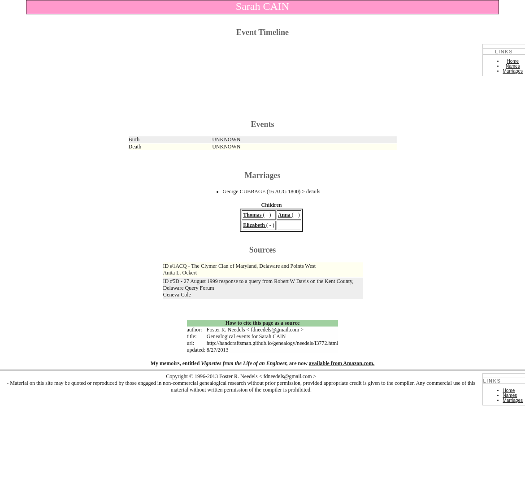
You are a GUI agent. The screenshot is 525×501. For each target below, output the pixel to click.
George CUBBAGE (244, 191)
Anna (285, 215)
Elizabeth (254, 225)
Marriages (513, 71)
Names (513, 66)
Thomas (253, 215)
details (313, 191)
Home (513, 61)
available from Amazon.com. (341, 363)
